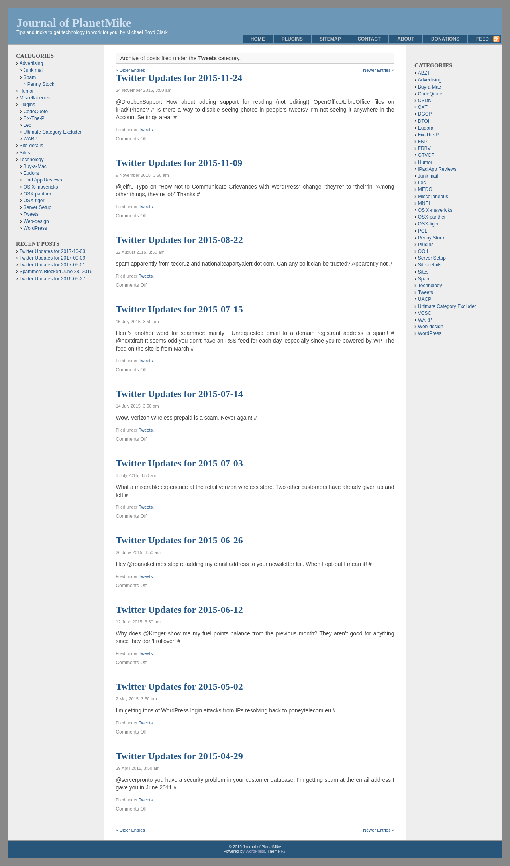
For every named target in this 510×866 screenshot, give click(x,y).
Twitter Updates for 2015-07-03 (179, 463)
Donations (445, 39)
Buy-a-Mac (35, 166)
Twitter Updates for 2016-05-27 (52, 279)
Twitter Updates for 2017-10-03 (52, 251)
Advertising (31, 63)
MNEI (424, 203)
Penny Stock (40, 84)
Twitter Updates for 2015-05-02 (179, 686)
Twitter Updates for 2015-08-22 (179, 240)
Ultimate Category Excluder (53, 132)
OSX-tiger (34, 200)
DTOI (423, 121)
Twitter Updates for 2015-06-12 (179, 609)
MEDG (425, 189)
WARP (31, 139)
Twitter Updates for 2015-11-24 (179, 78)
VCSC (424, 313)
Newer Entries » (378, 70)
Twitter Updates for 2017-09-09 (52, 258)
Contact (369, 39)
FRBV (424, 148)
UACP (424, 299)
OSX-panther (37, 194)
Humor (27, 91)
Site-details (31, 145)
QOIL (424, 251)
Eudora (31, 173)
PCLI (423, 231)
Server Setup (37, 207)
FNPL (424, 141)
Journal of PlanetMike (73, 22)
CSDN (425, 100)
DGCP (425, 114)
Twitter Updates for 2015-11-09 (179, 163)
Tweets (146, 129)
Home (258, 39)
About (405, 39)
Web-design (36, 221)
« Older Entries (130, 70)
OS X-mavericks (41, 187)
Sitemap (330, 39)
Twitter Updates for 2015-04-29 (179, 756)
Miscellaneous (35, 98)
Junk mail (34, 70)
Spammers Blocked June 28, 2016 (56, 271)
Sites (25, 153)
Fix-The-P (34, 118)
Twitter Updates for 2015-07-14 (179, 394)
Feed (482, 39)
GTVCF (426, 155)
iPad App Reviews (43, 180)
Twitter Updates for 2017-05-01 (52, 265)
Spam (30, 77)
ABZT (424, 73)
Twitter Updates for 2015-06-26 (179, 540)
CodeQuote (36, 111)
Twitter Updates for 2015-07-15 (179, 309)
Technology (32, 159)
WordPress (35, 228)
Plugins (292, 39)
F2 (283, 851)
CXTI (423, 107)
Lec (27, 125)
